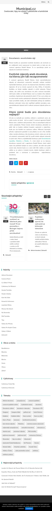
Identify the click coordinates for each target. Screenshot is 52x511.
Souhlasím (29, 508)
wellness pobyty (8, 454)
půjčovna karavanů (8, 435)
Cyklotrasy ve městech (9, 286)
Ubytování (27, 439)
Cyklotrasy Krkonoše (8, 388)
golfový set (27, 412)
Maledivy (21, 424)
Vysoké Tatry (33, 447)
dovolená (38, 404)
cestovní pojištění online (10, 404)
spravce (31, 172)
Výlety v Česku (7, 450)
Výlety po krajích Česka (9, 327)
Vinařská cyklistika (20, 447)
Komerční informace (8, 301)
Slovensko (6, 439)
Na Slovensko (6, 312)
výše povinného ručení (22, 450)
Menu (43, 2)
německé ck (41, 427)
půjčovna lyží (22, 435)
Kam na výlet (6, 297)
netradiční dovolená (28, 427)
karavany (16, 420)
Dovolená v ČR (37, 408)
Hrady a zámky (6, 294)
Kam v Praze (6, 420)
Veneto (36, 443)
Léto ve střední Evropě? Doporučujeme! (14, 487)
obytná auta (6, 431)
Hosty (3, 363)
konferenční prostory (29, 420)
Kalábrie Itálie (15, 416)
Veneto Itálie (7, 447)
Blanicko (4, 352)
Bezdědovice (5, 348)
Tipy (3, 320)
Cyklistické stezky (26, 404)
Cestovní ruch (6, 279)
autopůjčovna (21, 400)
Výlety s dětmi (6, 331)
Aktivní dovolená (36, 250)
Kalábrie (5, 416)
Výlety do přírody (7, 324)
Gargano (5, 412)
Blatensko (5, 355)
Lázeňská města (6, 305)
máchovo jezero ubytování (35, 424)
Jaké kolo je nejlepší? (8, 483)
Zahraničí (19, 172)
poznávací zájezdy (19, 431)
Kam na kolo (27, 416)
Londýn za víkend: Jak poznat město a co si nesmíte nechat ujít (22, 468)
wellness (35, 450)
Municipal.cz (26, 9)
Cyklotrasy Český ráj (8, 384)
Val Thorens (27, 443)
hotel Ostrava (38, 412)
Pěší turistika (6, 316)
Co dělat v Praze (7, 282)
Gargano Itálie (15, 412)
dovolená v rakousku (23, 408)
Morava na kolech (7, 309)
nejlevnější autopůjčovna (10, 427)
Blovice (4, 359)
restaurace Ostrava (35, 435)
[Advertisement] (26, 32)
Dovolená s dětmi (8, 408)
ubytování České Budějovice (11, 443)
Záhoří (4, 370)
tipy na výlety (16, 439)
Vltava (3, 367)
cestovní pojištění (33, 400)
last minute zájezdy (9, 424)
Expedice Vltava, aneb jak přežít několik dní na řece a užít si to (22, 472)
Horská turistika (7, 290)
